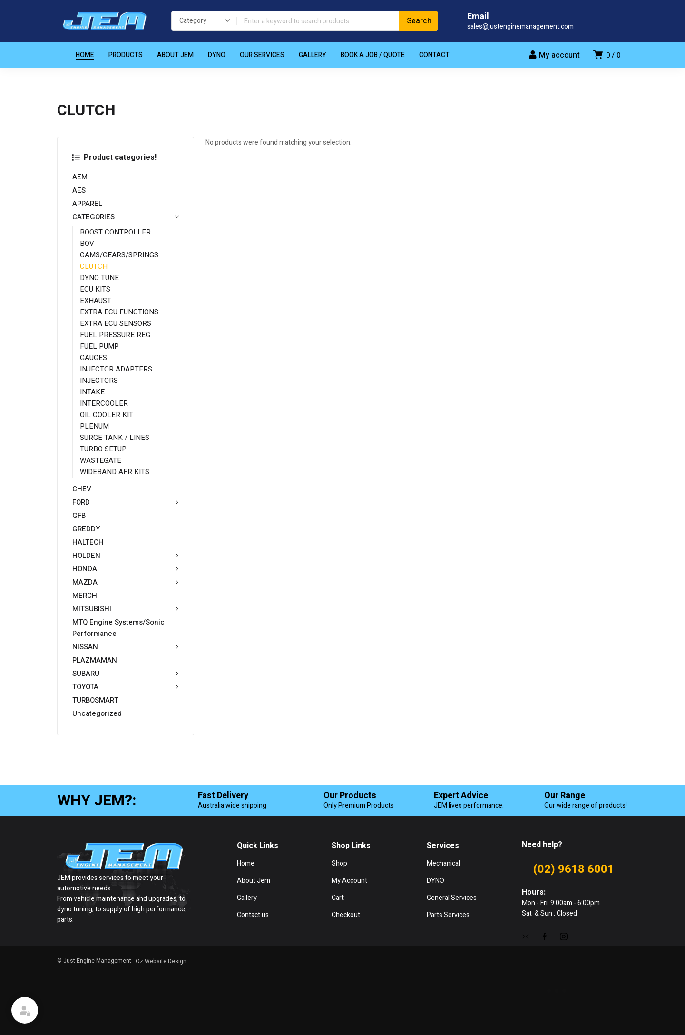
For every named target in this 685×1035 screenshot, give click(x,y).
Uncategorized (97, 713)
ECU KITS (95, 289)
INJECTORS (99, 380)
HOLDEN (125, 555)
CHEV (81, 489)
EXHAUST (95, 300)
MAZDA (125, 582)
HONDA (125, 569)
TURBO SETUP (103, 449)
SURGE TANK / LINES (114, 437)
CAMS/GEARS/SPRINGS (119, 255)
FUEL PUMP (99, 346)
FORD (125, 502)
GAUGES (93, 357)
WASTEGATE (100, 460)
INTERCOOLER (104, 403)
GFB (79, 515)
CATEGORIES (125, 217)
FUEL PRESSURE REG (115, 335)
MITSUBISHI (125, 609)
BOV (87, 243)
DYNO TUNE (99, 278)
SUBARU (125, 673)
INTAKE (92, 392)
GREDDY (86, 529)
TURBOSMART (95, 700)
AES (79, 190)
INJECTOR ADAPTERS (116, 369)
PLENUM (94, 426)
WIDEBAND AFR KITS (114, 472)
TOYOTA (125, 687)
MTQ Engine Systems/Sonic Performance (118, 628)
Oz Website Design (161, 961)
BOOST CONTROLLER (115, 232)
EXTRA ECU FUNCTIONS (119, 312)
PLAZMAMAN (94, 660)
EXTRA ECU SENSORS (115, 323)
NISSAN (125, 647)
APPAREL (87, 203)
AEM (80, 177)
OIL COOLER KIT (106, 415)
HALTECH (88, 542)
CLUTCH (94, 266)
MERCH (84, 595)
